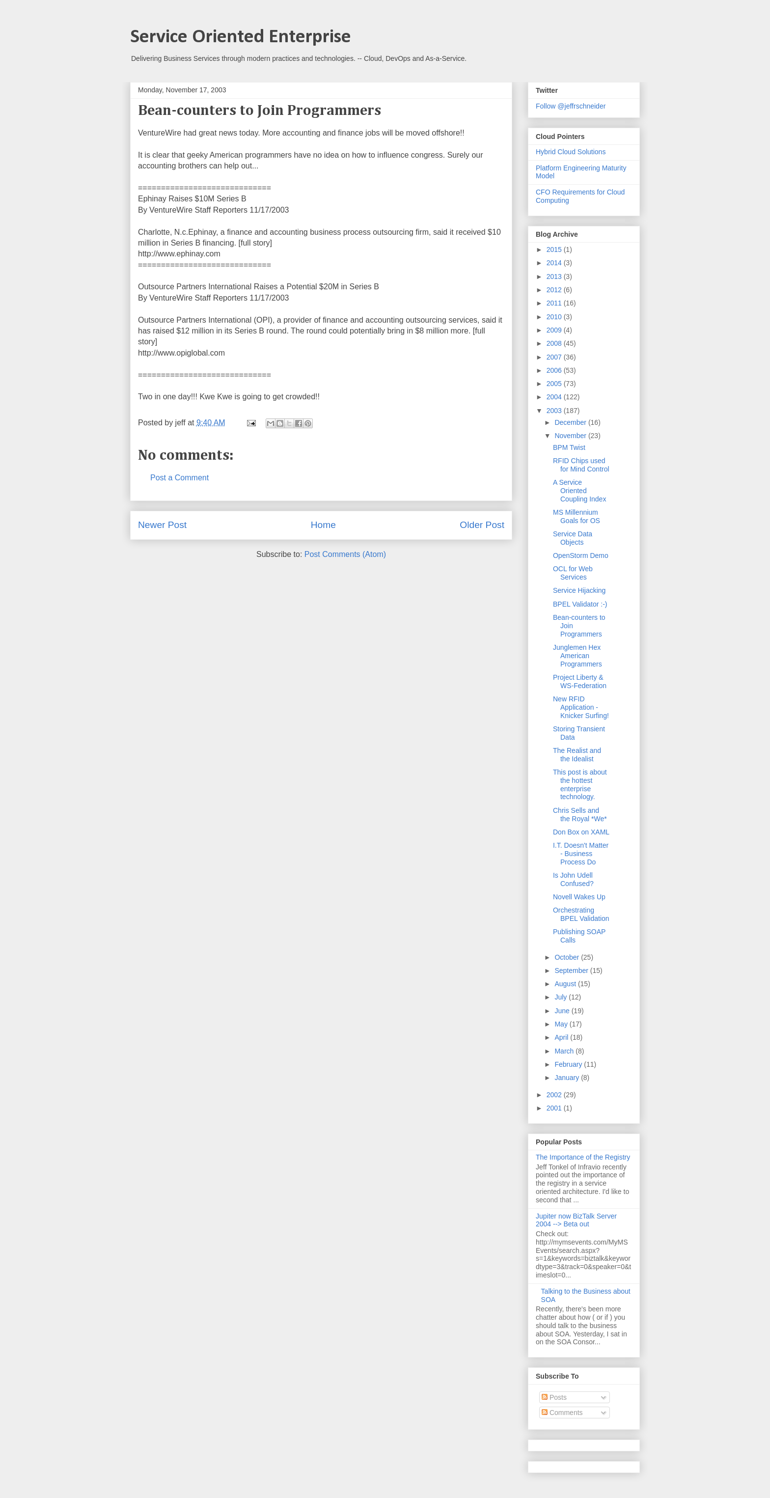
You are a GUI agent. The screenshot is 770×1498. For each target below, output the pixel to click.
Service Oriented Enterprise (240, 37)
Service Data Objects (572, 538)
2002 (555, 1095)
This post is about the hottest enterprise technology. (580, 784)
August (566, 984)
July (561, 997)
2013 (555, 276)
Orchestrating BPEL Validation (581, 914)
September (572, 970)
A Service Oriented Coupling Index (579, 490)
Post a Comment (179, 477)
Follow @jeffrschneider (570, 106)
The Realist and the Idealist (577, 755)
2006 (555, 370)
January (567, 1078)
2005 (555, 384)
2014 (555, 263)
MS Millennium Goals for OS (576, 516)
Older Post (482, 525)
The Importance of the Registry (583, 1157)
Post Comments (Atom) (345, 554)
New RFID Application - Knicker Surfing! (581, 707)
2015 (555, 249)
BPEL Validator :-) (580, 604)
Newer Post (162, 525)
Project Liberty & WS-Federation (579, 681)
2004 (555, 397)
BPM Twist (569, 447)
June (562, 1011)
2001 (555, 1108)
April (562, 1037)
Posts (554, 1397)
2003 (555, 411)
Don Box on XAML (581, 832)
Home (323, 525)
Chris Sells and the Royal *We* (580, 814)
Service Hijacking (579, 590)
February (569, 1064)
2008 (555, 343)
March (565, 1051)
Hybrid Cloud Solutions (570, 152)
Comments (562, 1412)
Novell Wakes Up (579, 897)
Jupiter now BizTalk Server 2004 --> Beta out (576, 1220)
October (567, 957)
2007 (555, 357)
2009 (555, 330)
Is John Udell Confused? (573, 879)
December (571, 422)
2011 (555, 303)
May (561, 1024)
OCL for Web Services (573, 573)
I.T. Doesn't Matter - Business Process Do (580, 853)
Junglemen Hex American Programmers (577, 655)
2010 (555, 317)
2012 (555, 290)
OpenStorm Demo (580, 555)
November (571, 436)
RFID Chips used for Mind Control (581, 465)
